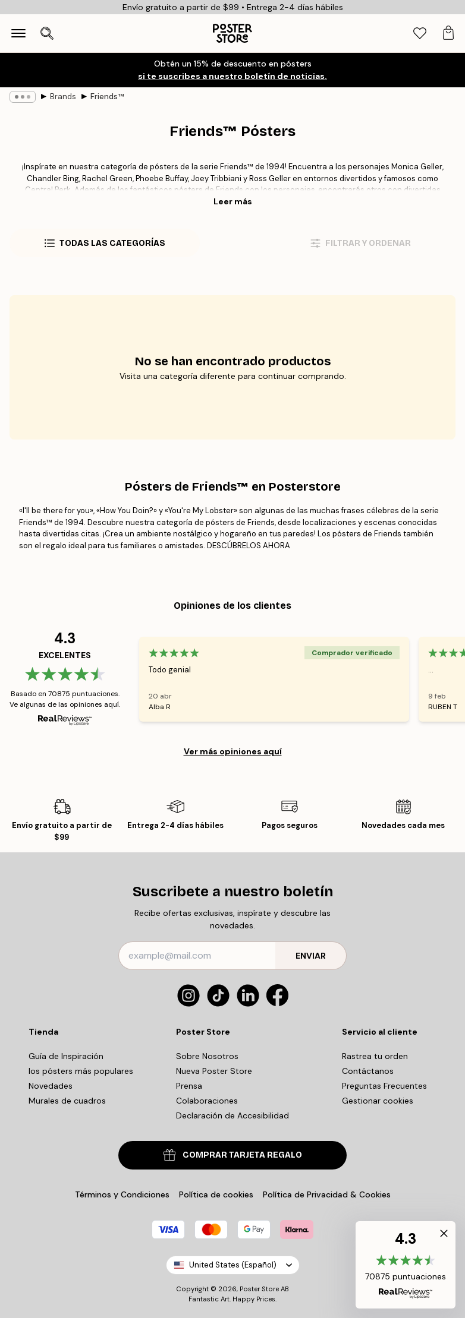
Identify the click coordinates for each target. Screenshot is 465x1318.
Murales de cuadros (67, 1100)
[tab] (420, 33)
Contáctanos (368, 1071)
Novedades (51, 1085)
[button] (405, 1264)
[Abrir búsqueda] (47, 33)
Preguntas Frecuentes (384, 1085)
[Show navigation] (18, 33)
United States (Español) (233, 1265)
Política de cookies (216, 1194)
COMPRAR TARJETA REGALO (233, 1155)
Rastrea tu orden (375, 1056)
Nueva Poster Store (214, 1071)
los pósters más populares (81, 1071)
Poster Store (259, 1289)
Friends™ (107, 96)
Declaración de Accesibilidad (232, 1115)
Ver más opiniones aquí (233, 751)
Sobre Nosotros (207, 1056)
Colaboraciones (207, 1100)
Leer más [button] (232, 201)
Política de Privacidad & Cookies (327, 1194)
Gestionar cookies (377, 1100)
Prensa (189, 1085)
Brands (63, 96)
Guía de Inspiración (66, 1056)
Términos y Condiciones (122, 1194)
